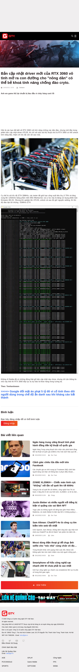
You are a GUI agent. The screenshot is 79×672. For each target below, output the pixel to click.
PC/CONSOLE (7, 662)
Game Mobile (32, 662)
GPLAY (30, 658)
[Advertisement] (39, 16)
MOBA (55, 666)
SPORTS (5, 666)
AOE (3, 658)
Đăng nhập (9, 423)
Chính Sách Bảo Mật (9, 647)
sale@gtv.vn (9, 653)
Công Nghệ (57, 658)
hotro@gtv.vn (24, 635)
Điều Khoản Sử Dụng (9, 643)
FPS (54, 662)
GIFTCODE (31, 666)
